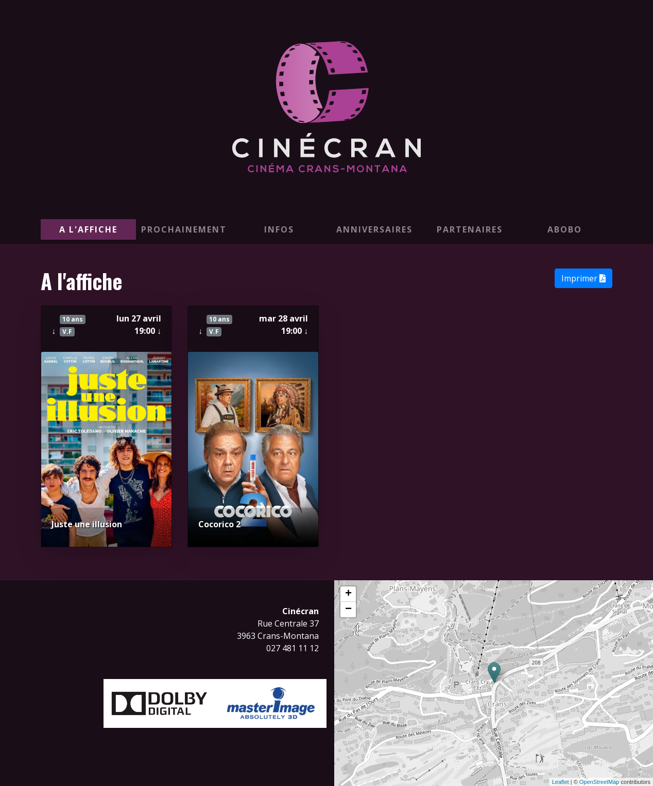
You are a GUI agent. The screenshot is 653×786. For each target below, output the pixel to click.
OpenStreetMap (599, 782)
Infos (279, 229)
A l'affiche (88, 229)
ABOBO (564, 229)
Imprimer (583, 278)
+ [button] (348, 594)
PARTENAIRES (470, 229)
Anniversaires (374, 229)
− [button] (348, 609)
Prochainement (184, 229)
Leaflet (560, 782)
